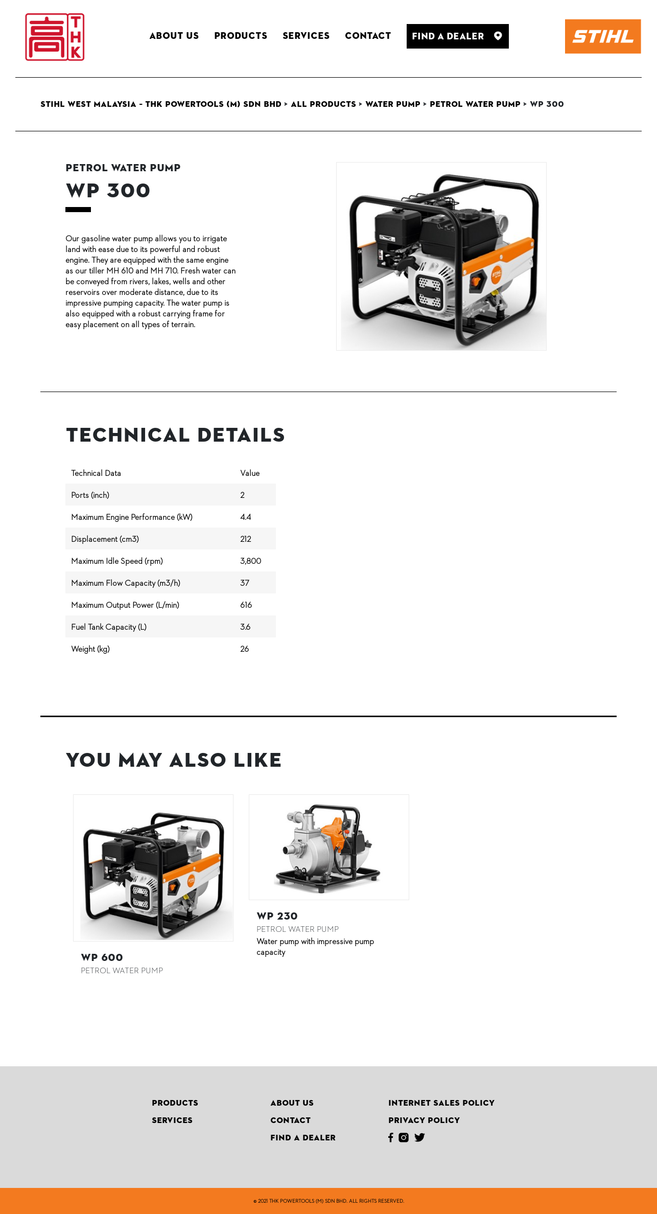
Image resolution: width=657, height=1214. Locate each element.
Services (172, 1120)
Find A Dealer (303, 1138)
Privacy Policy (424, 1120)
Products (175, 1103)
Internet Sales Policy (441, 1103)
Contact (290, 1120)
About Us (292, 1103)
